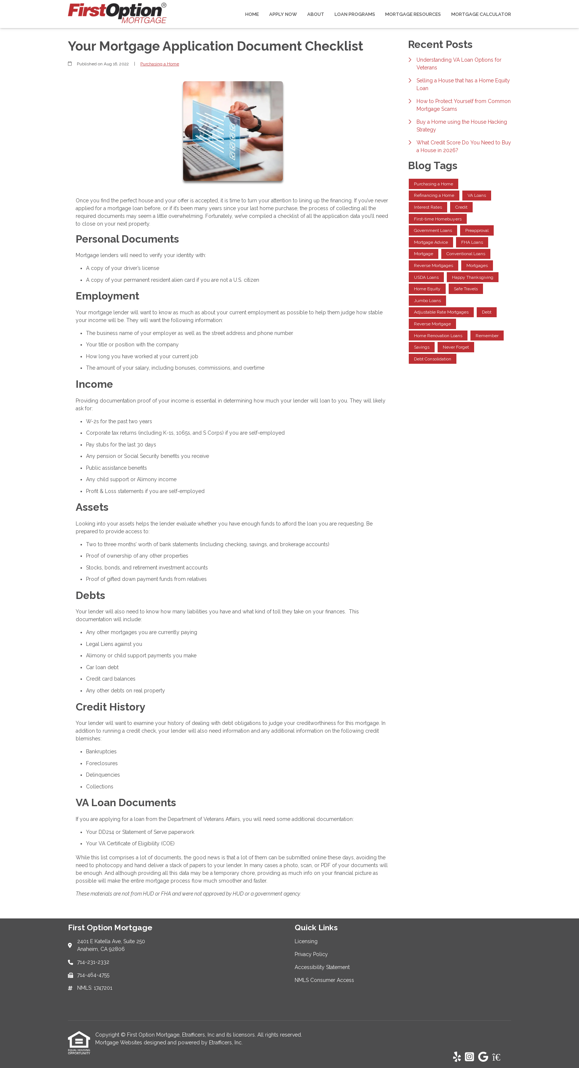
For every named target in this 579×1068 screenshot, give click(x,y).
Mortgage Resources (413, 14)
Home (252, 14)
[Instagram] (469, 1057)
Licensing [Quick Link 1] (306, 941)
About (315, 14)
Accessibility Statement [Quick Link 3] (322, 967)
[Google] (483, 1057)
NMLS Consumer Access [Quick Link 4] (324, 980)
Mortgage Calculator (481, 14)
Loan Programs (355, 14)
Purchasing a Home (159, 63)
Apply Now (283, 14)
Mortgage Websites (119, 1042)
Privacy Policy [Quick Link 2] (311, 954)
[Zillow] (500, 1057)
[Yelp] (457, 1057)
